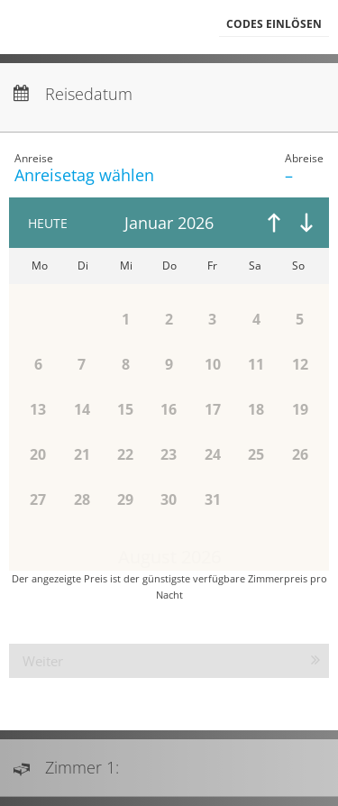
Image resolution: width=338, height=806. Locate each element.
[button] (274, 25)
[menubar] (169, 27)
